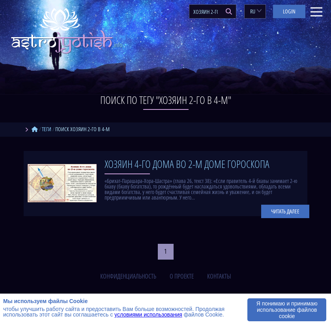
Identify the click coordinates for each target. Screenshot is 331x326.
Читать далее (285, 211)
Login (289, 11)
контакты (219, 276)
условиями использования (148, 314)
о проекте (182, 276)
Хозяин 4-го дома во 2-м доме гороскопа (187, 164)
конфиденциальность (128, 276)
